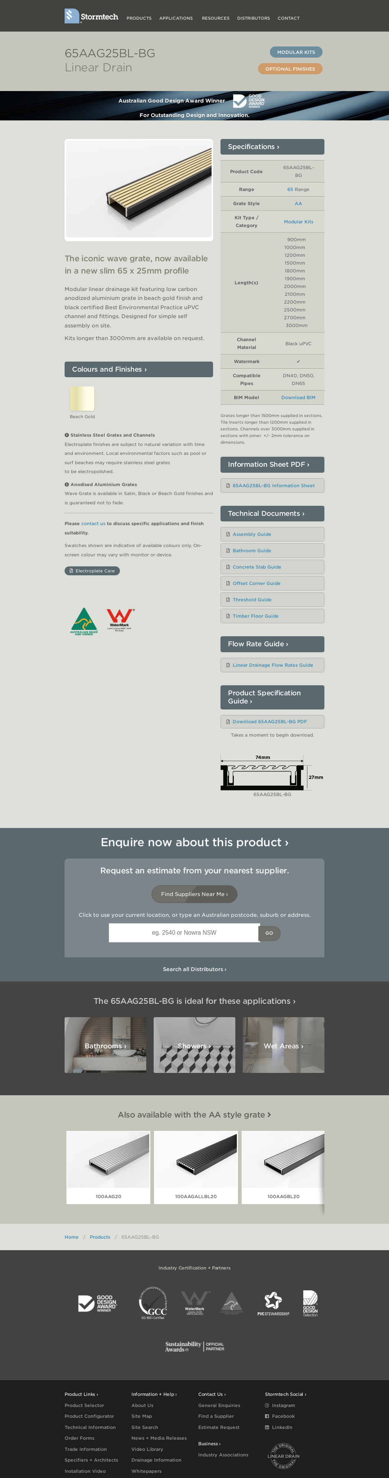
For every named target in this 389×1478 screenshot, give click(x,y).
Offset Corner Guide (257, 583)
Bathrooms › (105, 1046)
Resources (215, 18)
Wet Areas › (283, 1046)
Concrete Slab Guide (257, 567)
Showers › (194, 1046)
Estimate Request (218, 1427)
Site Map (141, 1416)
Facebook (280, 1416)
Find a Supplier (216, 1416)
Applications (176, 18)
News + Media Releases (159, 1438)
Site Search (144, 1427)
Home (72, 1237)
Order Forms (79, 1438)
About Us (142, 1405)
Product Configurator (89, 1416)
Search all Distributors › (194, 969)
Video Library (147, 1449)
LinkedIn (278, 1427)
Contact (289, 18)
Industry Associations (223, 1455)
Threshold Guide (252, 599)
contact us (93, 556)
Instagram (280, 1405)
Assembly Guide (252, 534)
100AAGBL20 (284, 1196)
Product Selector (84, 1405)
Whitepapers (146, 1471)
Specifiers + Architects (91, 1460)
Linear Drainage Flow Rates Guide (273, 665)
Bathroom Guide (252, 550)
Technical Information (90, 1427)
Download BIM (298, 397)
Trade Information (86, 1449)
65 (290, 189)
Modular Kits (296, 52)
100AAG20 (108, 1196)
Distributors (253, 18)
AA (298, 203)
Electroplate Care (92, 604)
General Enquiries (219, 1405)
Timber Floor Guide (256, 616)
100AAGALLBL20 (196, 1196)
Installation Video (85, 1471)
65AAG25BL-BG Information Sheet (274, 485)
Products (139, 18)
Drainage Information (156, 1460)
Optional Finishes (290, 69)
